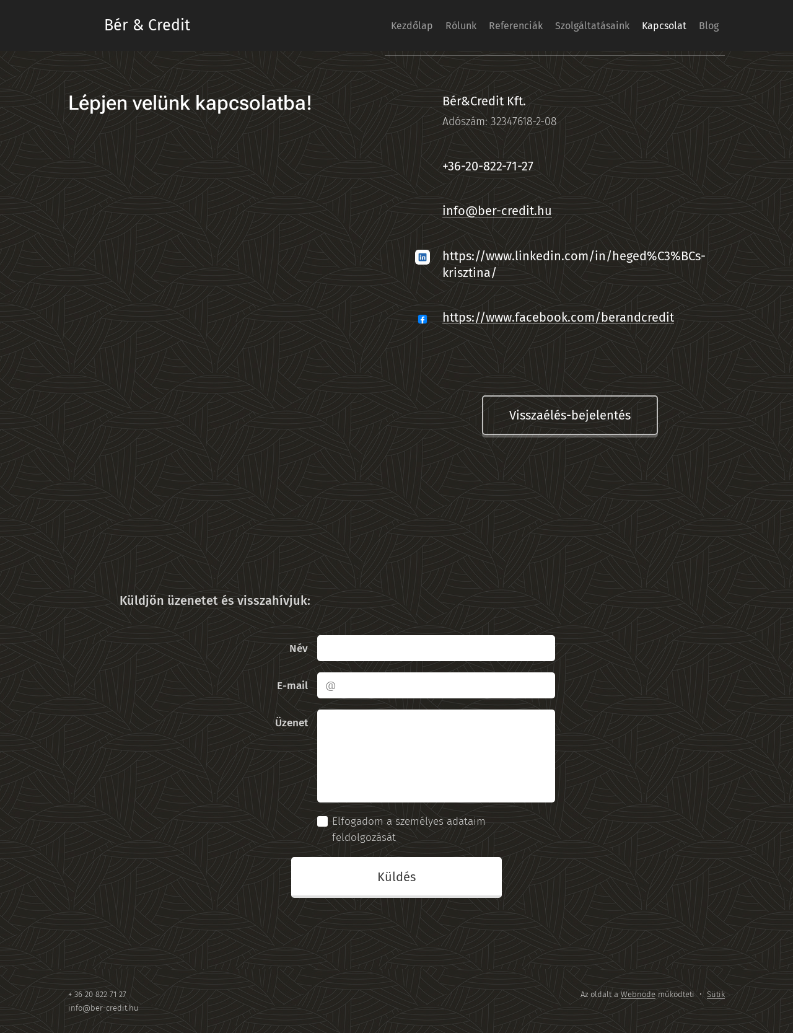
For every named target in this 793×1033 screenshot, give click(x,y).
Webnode (638, 994)
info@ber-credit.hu (497, 210)
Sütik (716, 994)
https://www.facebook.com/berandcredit (558, 317)
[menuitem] (357, 25)
